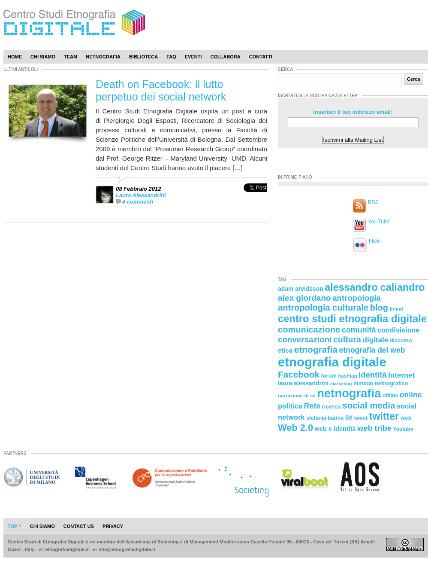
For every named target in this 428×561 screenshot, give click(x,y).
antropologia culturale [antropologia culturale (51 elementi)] (323, 307)
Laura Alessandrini (141, 195)
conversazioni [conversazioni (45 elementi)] (305, 339)
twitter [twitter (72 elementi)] (384, 416)
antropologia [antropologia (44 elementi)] (356, 297)
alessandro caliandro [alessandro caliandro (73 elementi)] (375, 287)
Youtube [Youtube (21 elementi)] (403, 429)
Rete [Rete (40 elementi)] (312, 406)
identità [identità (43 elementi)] (372, 374)
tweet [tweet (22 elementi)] (361, 418)
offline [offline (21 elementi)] (390, 396)
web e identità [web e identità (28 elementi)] (335, 428)
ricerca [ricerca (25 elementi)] (331, 406)
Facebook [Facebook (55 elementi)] (298, 374)
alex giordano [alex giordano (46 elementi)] (304, 297)
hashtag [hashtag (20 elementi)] (347, 375)
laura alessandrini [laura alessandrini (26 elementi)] (303, 383)
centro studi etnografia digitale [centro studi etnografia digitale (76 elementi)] (352, 318)
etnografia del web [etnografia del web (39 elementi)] (372, 350)
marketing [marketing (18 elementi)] (341, 383)
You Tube (378, 222)
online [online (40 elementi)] (411, 394)
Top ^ (14, 526)
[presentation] (255, 196)
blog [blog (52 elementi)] (379, 307)
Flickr (375, 241)
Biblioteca (143, 56)
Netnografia (103, 56)
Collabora (226, 56)
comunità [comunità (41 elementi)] (359, 330)
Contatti (260, 56)
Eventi (193, 56)
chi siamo (42, 526)
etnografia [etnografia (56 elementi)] (316, 349)
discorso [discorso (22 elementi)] (401, 341)
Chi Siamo (42, 56)
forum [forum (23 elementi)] (329, 375)
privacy (112, 526)
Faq (171, 56)
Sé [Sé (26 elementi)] (349, 417)
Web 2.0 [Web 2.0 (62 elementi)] (295, 427)
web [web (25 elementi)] (406, 418)
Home (15, 56)
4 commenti (137, 201)
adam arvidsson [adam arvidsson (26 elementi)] (300, 288)
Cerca (413, 79)
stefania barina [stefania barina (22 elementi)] (325, 418)
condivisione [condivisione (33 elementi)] (398, 330)
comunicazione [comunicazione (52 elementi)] (309, 329)
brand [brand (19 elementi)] (396, 308)
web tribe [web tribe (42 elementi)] (374, 428)
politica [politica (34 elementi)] (290, 406)
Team (70, 56)
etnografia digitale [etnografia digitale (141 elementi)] (332, 362)
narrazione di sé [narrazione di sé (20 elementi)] (297, 395)
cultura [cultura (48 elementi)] (347, 339)
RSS (373, 202)
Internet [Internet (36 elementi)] (401, 375)
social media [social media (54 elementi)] (368, 405)
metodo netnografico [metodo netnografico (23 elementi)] (380, 383)
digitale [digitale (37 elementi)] (375, 340)
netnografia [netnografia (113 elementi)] (349, 393)
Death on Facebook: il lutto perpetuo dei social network (161, 90)
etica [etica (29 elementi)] (285, 350)
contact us (78, 526)
